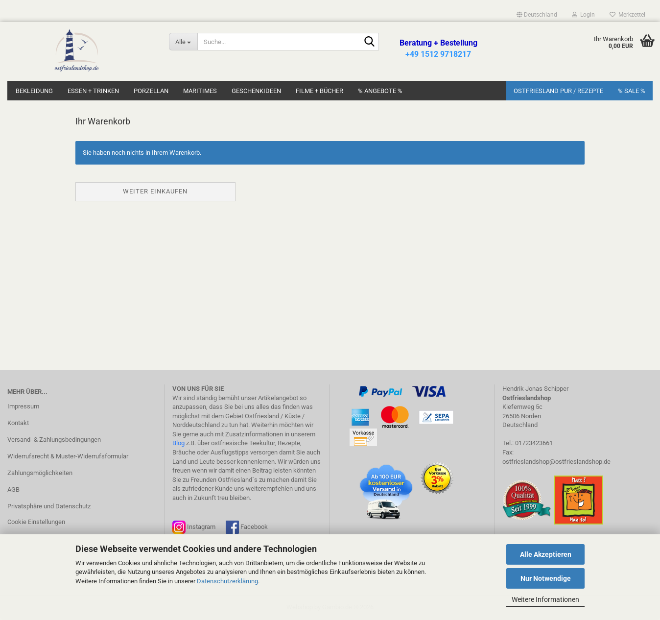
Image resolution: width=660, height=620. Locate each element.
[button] (537, 14)
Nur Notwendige (545, 578)
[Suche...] (183, 41)
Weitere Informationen (545, 599)
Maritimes (200, 91)
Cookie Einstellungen (36, 521)
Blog (178, 443)
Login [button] (583, 14)
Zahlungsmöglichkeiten (39, 473)
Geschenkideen (256, 91)
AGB (13, 489)
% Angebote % (380, 91)
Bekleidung (34, 91)
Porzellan (151, 91)
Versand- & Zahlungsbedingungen (54, 439)
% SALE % (631, 91)
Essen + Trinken (93, 91)
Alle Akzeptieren (545, 554)
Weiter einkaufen (155, 191)
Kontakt (18, 423)
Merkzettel (627, 14)
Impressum (23, 406)
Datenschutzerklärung (227, 581)
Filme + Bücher (319, 91)
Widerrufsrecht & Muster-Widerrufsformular (67, 456)
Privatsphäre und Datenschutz (49, 506)
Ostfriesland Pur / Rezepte (558, 91)
